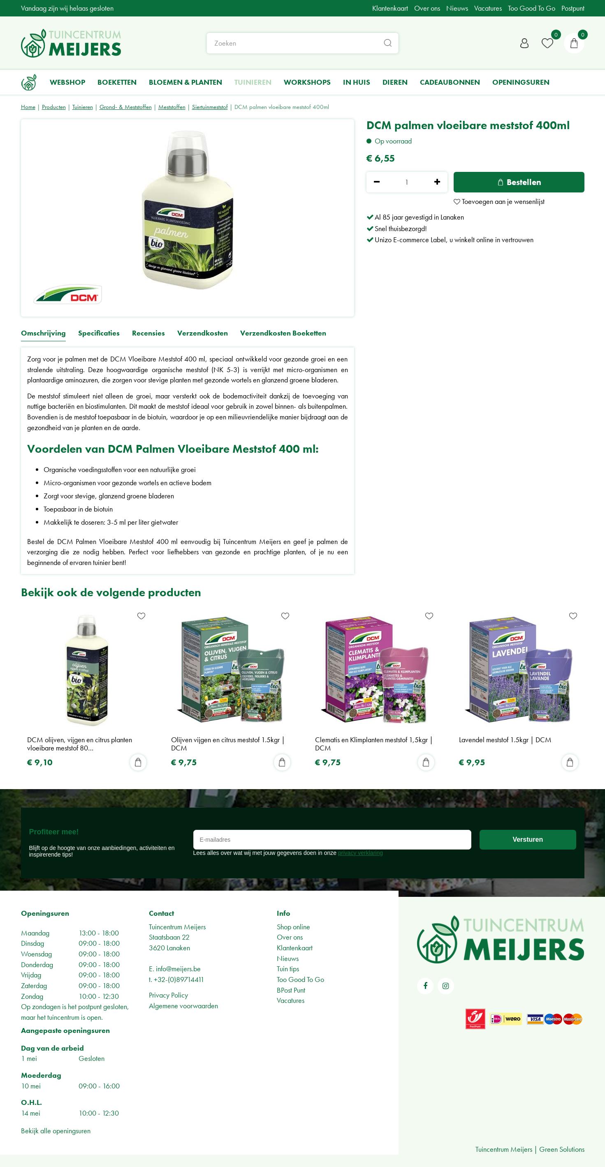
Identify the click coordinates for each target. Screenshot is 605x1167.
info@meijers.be (178, 968)
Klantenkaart (295, 947)
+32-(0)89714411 (179, 979)
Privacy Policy (168, 995)
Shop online (293, 926)
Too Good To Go (300, 979)
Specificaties (99, 333)
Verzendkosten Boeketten (283, 333)
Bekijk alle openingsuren (55, 1130)
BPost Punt (291, 990)
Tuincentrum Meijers (177, 926)
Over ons (290, 937)
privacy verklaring (360, 853)
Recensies (148, 333)
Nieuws (288, 958)
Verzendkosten (202, 333)
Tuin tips (288, 968)
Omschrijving (43, 333)
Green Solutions (561, 1149)
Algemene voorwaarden (183, 1005)
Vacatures (290, 1000)
